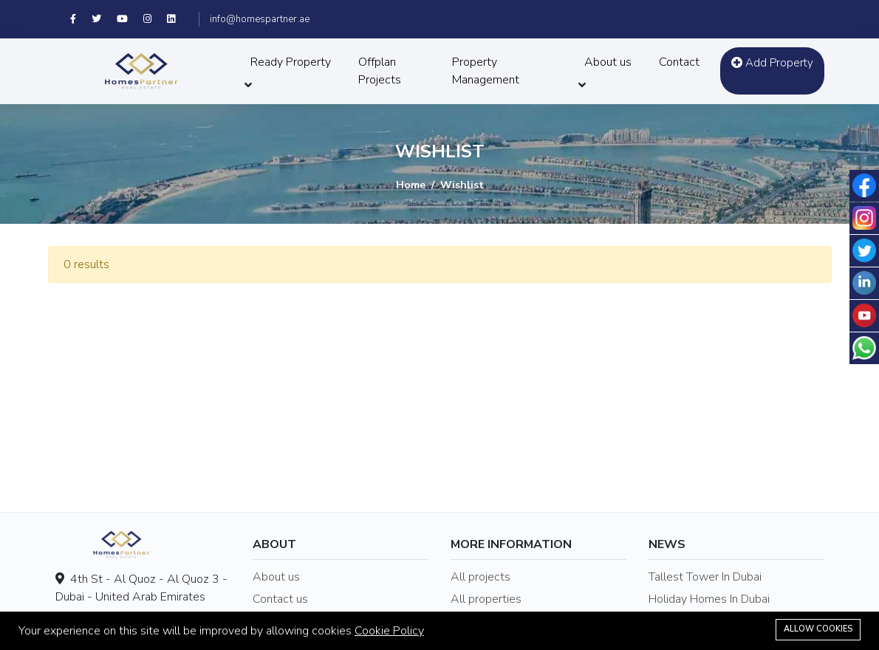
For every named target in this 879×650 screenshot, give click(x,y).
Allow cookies (818, 628)
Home (410, 185)
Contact (679, 62)
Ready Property (290, 62)
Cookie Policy (389, 631)
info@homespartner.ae (259, 19)
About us (608, 62)
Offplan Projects (379, 71)
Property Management (485, 71)
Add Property (772, 62)
